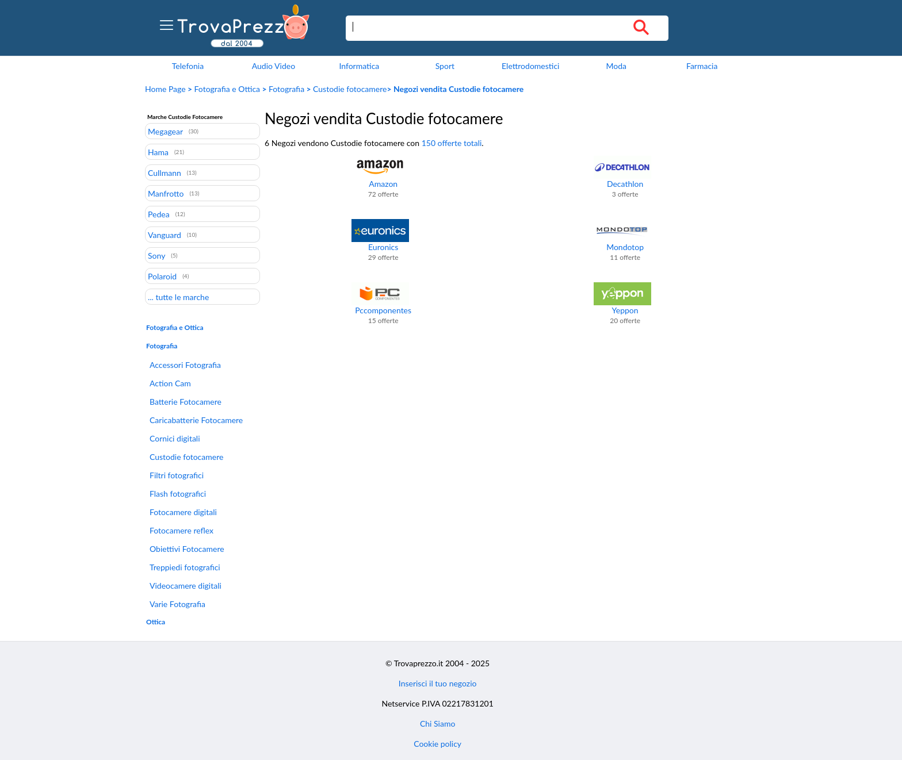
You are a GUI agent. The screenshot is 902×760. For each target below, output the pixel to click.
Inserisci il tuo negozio (438, 683)
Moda (616, 66)
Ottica (155, 621)
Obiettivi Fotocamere (187, 549)
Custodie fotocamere (350, 89)
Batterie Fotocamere (185, 401)
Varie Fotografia (177, 604)
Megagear (165, 131)
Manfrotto (166, 193)
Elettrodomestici (530, 66)
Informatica (359, 66)
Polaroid (162, 276)
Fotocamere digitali (183, 512)
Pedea (159, 213)
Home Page (165, 89)
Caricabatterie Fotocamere (196, 420)
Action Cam (170, 383)
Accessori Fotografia (185, 365)
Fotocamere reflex (181, 530)
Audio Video (273, 66)
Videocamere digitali (185, 585)
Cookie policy (437, 744)
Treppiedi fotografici (185, 567)
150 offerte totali (452, 143)
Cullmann (164, 172)
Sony (156, 255)
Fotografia (286, 89)
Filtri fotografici (177, 475)
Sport (444, 66)
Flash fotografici (178, 493)
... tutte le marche (178, 296)
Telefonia (188, 66)
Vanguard (164, 234)
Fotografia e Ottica (227, 89)
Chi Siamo (437, 723)
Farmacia (701, 66)
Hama (158, 151)
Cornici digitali (175, 438)
